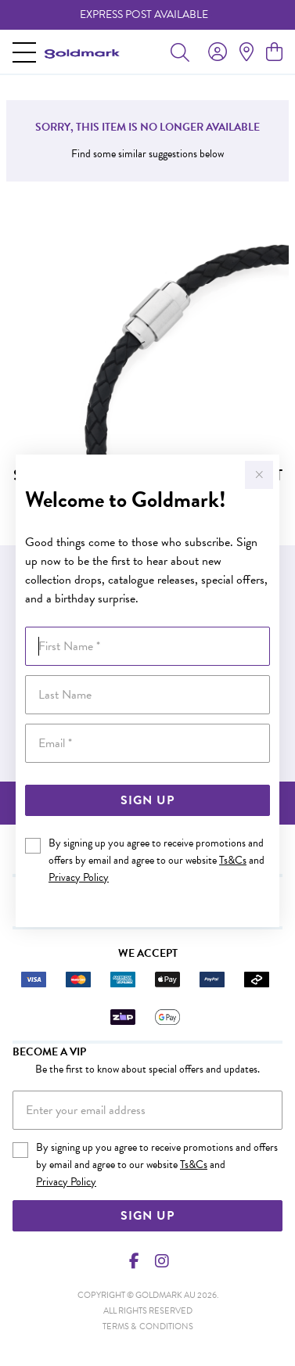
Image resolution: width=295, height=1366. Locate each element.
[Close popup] (259, 475)
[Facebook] (133, 1261)
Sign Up (147, 800)
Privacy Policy (79, 877)
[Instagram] (161, 1261)
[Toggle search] (180, 51)
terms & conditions (148, 1326)
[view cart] (274, 52)
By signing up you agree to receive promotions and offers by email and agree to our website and (156, 860)
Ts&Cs (232, 860)
